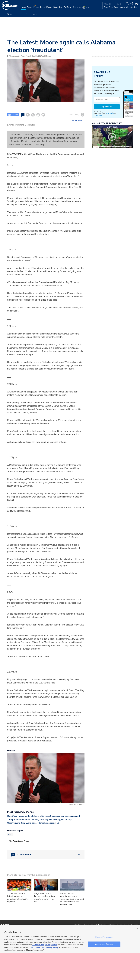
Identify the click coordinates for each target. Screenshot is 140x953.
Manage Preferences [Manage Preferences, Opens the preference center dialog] (104, 937)
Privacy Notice (98, 115)
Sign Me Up (106, 106)
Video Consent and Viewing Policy (43, 947)
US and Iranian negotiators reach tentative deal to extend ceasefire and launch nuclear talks (72, 899)
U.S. (10, 834)
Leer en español (77, 120)
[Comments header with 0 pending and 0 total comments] (45, 854)
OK (137, 928)
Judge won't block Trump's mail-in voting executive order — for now (44, 897)
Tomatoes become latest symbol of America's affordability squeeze (17, 897)
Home (34, 14)
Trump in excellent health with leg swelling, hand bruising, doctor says (39, 819)
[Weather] (86, 8)
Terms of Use (110, 113)
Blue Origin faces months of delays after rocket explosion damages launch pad (43, 815)
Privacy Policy (51, 945)
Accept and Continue (104, 944)
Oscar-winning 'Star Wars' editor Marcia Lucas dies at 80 (33, 822)
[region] (70, 939)
